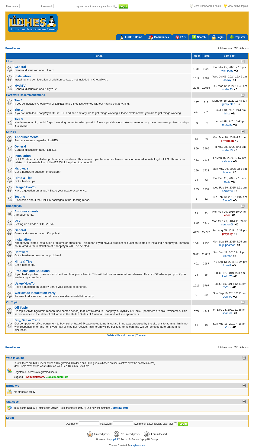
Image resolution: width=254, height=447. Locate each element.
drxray (227, 80)
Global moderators (57, 376)
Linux (10, 61)
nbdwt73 (227, 89)
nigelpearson (227, 245)
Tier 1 (19, 100)
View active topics (236, 5)
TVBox (227, 287)
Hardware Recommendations (25, 94)
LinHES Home (130, 37)
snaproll (227, 313)
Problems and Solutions (32, 271)
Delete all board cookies (120, 335)
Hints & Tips (23, 178)
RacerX (227, 200)
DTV (18, 220)
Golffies (227, 296)
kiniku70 (227, 276)
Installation (23, 76)
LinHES (11, 131)
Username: (12, 6)
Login (218, 37)
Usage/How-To (25, 187)
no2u (227, 181)
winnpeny (227, 70)
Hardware (22, 168)
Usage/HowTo (25, 283)
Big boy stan (227, 104)
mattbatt (227, 124)
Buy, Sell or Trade (27, 320)
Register (237, 37)
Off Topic (12, 302)
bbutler (227, 172)
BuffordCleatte (119, 407)
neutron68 (227, 224)
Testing (20, 196)
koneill (227, 265)
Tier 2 (19, 109)
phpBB (114, 439)
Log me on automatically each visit (95, 6)
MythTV (20, 85)
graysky (227, 233)
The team (141, 335)
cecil (227, 215)
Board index (158, 37)
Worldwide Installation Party (35, 293)
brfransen (227, 140)
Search (199, 37)
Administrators (35, 376)
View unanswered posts (205, 5)
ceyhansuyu (138, 445)
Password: (47, 6)
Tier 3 (19, 119)
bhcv (227, 113)
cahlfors (227, 161)
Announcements (27, 137)
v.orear (227, 255)
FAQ (180, 37)
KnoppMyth (14, 205)
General (20, 67)
